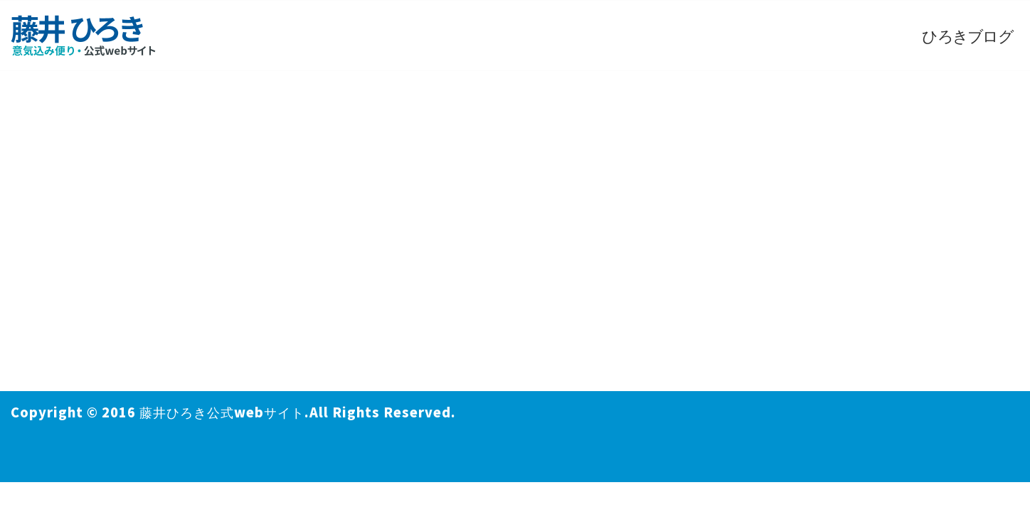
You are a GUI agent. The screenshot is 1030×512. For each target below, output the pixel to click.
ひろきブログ (967, 34)
